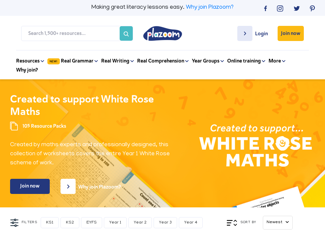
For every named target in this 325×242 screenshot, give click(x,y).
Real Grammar (72, 61)
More (277, 61)
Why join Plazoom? (210, 7)
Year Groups (208, 61)
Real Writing (117, 61)
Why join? (27, 70)
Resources (30, 61)
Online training (246, 61)
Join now (290, 33)
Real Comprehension (163, 61)
